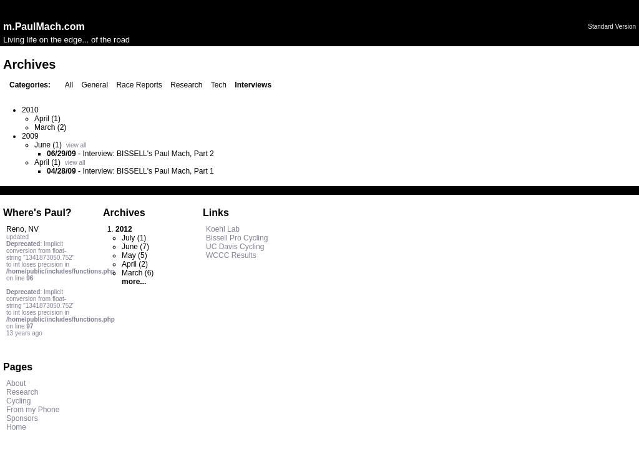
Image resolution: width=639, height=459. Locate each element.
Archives (124, 212)
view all (76, 145)
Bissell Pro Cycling (237, 238)
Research (186, 85)
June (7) (135, 246)
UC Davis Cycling (235, 246)
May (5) (134, 255)
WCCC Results (231, 255)
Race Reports (139, 85)
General (94, 85)
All (69, 85)
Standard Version (612, 26)
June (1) (48, 145)
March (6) (138, 273)
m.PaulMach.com (44, 26)
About (16, 383)
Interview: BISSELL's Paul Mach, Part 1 (147, 171)
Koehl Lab (223, 229)
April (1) (47, 118)
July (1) (134, 238)
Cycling (18, 401)
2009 (30, 136)
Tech (219, 85)
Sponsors (22, 418)
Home (16, 427)
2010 (30, 110)
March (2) (50, 127)
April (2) (135, 264)
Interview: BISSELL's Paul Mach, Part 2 (147, 153)
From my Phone (32, 409)
